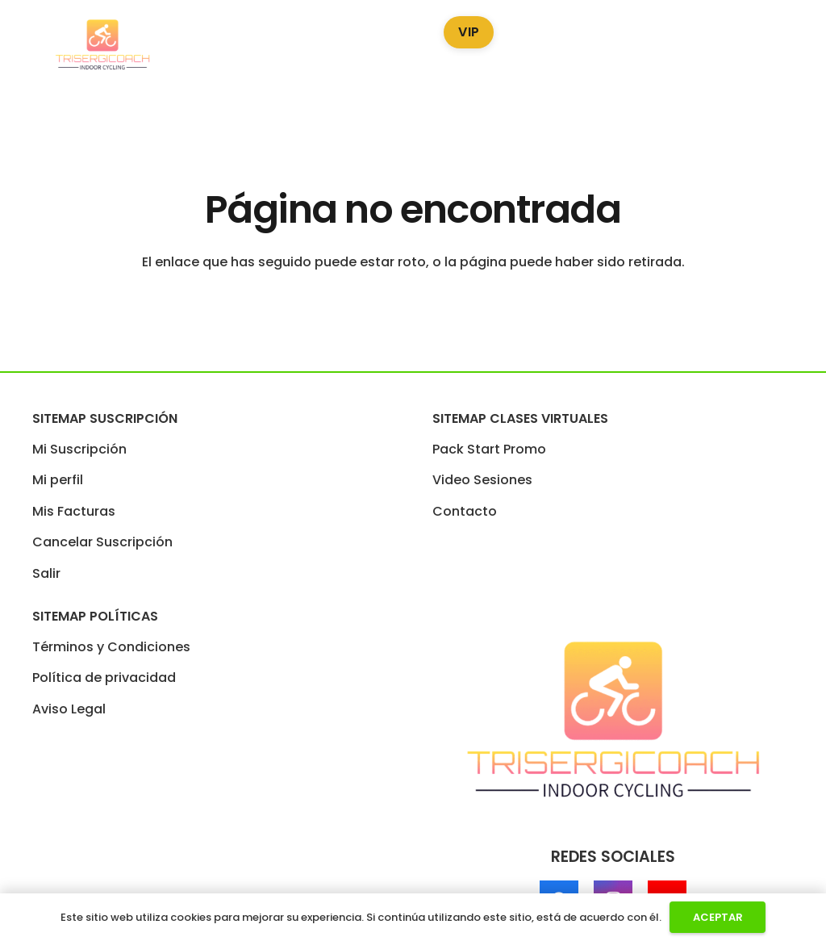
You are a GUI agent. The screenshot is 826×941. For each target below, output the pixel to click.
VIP (468, 32)
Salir (46, 573)
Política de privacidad (104, 677)
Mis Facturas (73, 511)
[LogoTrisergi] (102, 45)
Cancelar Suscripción (102, 542)
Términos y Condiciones (111, 647)
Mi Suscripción (79, 449)
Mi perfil (57, 479)
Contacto (464, 511)
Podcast (614, 28)
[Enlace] (797, 45)
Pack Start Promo (222, 28)
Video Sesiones (361, 28)
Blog (540, 28)
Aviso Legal (69, 709)
